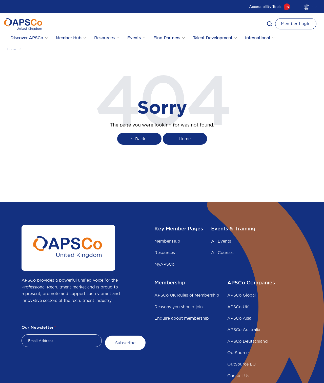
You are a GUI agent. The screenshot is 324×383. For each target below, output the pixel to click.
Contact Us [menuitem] (238, 375)
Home (185, 138)
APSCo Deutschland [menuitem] (247, 341)
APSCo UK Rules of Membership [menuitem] (186, 295)
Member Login (296, 23)
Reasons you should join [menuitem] (178, 306)
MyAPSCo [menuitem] (164, 264)
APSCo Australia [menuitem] (243, 329)
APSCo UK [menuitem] (238, 306)
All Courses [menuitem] (222, 252)
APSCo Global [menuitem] (241, 295)
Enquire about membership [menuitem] (181, 318)
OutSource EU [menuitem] (241, 364)
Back (137, 138)
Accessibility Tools (269, 6)
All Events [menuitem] (221, 241)
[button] (269, 23)
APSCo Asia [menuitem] (239, 318)
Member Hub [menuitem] (167, 241)
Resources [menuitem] (164, 252)
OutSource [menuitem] (238, 352)
